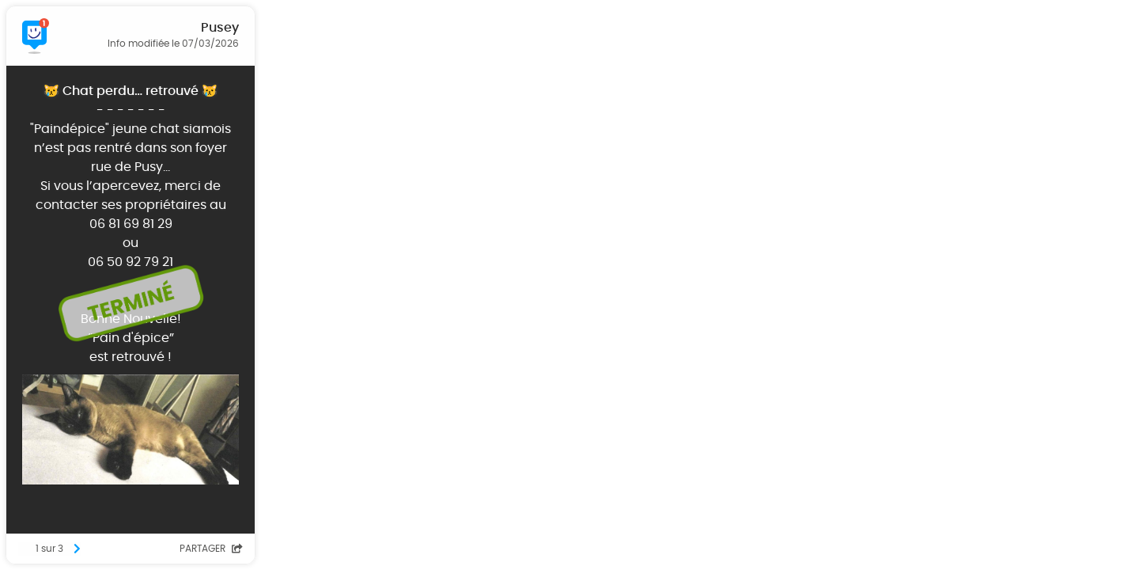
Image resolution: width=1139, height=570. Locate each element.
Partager (211, 548)
